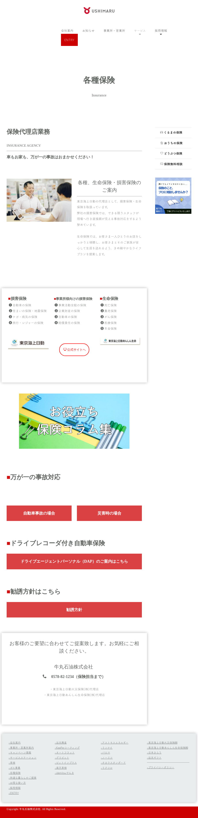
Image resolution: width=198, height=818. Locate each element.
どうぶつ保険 (171, 153)
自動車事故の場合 (39, 513)
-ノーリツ (107, 757)
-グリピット (62, 757)
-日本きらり (154, 752)
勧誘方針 (74, 642)
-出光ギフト (154, 757)
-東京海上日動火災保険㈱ (162, 742)
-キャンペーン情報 (20, 752)
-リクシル (106, 768)
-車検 (12, 763)
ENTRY (69, 40)
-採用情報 (15, 788)
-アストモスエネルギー (114, 742)
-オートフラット (65, 752)
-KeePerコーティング (67, 748)
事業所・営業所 (114, 30)
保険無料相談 (171, 164)
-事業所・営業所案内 (21, 748)
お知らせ (88, 30)
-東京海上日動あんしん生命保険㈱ (167, 748)
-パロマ (105, 752)
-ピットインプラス (66, 763)
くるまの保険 (171, 132)
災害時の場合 (109, 513)
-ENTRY (14, 793)
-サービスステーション (22, 757)
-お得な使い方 (17, 783)
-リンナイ (106, 748)
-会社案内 (15, 742)
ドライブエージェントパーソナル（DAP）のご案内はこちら (74, 594)
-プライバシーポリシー (160, 767)
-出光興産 (61, 742)
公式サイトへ (74, 401)
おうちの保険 (171, 143)
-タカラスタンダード (113, 763)
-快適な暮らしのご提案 (22, 778)
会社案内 (67, 30)
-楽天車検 (61, 768)
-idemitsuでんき (64, 773)
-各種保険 (15, 773)
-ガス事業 (14, 768)
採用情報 (161, 30)
